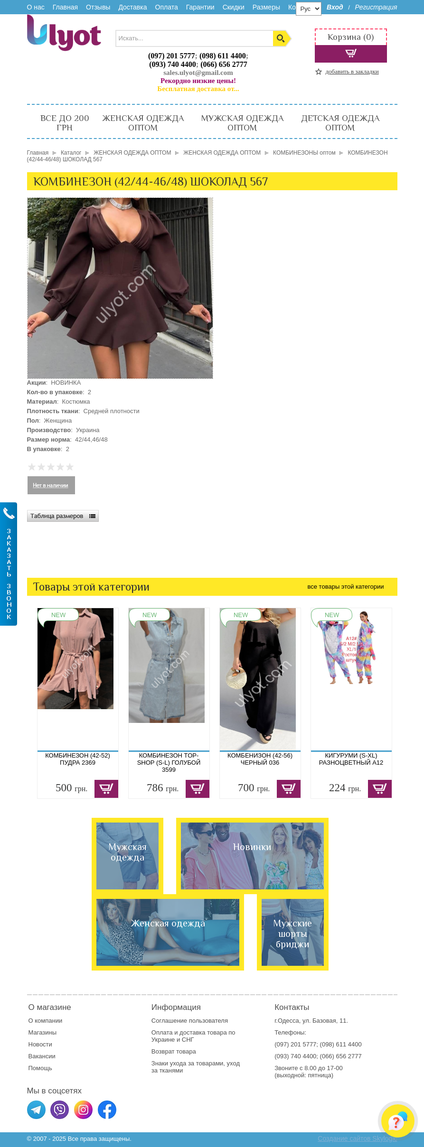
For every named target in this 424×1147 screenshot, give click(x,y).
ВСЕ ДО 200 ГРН (64, 122)
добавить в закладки (352, 71)
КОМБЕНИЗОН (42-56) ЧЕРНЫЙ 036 (259, 759)
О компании (45, 1020)
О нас (36, 7)
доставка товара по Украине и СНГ (193, 1036)
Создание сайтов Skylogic (357, 1138)
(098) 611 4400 (222, 56)
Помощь (40, 1068)
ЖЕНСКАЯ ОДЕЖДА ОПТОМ (143, 122)
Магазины (42, 1032)
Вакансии (42, 1056)
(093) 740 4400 (172, 64)
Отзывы (98, 7)
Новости (40, 1044)
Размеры (266, 7)
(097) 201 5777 (171, 56)
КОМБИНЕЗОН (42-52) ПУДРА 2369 (77, 759)
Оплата (166, 7)
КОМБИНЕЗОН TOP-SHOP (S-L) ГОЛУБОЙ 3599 (169, 762)
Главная (65, 7)
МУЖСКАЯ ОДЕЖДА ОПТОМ (242, 122)
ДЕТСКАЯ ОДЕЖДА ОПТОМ (340, 122)
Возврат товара (174, 1051)
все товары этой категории (346, 586)
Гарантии (200, 7)
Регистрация (376, 7)
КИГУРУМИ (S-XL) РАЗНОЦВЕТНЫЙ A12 (351, 759)
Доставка (132, 7)
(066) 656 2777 (223, 64)
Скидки (234, 7)
